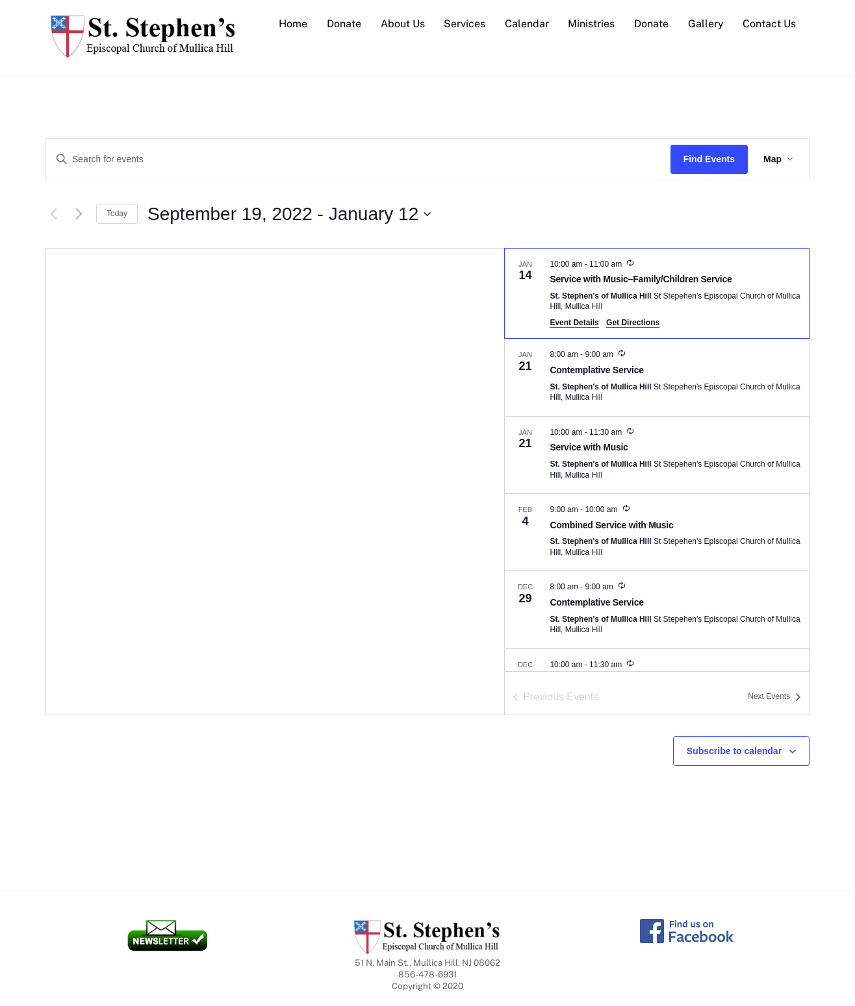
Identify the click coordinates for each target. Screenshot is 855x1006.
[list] (657, 460)
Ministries (591, 24)
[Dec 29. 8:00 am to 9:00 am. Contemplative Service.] (657, 609)
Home (293, 24)
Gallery (706, 24)
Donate (344, 24)
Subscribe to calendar (734, 751)
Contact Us (769, 24)
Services (464, 24)
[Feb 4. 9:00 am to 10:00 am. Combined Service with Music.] (657, 532)
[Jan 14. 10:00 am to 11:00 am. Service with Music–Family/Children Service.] (657, 293)
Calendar (527, 24)
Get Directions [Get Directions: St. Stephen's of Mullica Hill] (632, 322)
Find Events (709, 159)
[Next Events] (78, 214)
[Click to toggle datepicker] (289, 214)
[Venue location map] (275, 482)
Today (117, 213)
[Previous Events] (53, 214)
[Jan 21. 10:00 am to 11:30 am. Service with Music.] (657, 455)
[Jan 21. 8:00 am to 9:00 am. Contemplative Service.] (657, 377)
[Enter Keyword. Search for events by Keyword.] (358, 159)
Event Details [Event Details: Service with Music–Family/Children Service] (574, 322)
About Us (403, 24)
